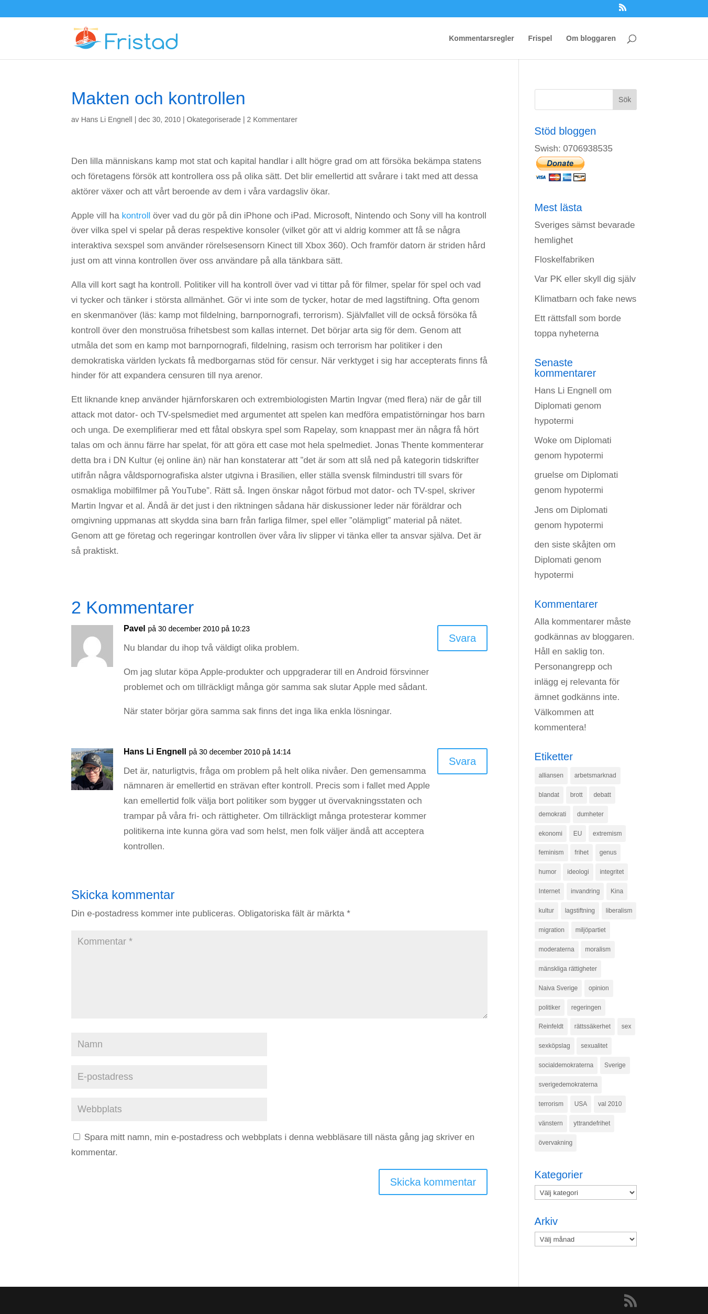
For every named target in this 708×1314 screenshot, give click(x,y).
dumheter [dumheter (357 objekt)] (590, 814)
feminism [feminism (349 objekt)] (551, 852)
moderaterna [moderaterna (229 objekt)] (556, 949)
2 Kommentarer (272, 119)
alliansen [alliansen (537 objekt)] (551, 775)
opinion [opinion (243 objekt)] (599, 988)
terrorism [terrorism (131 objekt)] (551, 1104)
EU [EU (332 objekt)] (577, 833)
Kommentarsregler (481, 38)
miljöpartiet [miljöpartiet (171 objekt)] (591, 930)
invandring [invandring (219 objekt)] (585, 891)
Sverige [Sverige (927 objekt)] (615, 1065)
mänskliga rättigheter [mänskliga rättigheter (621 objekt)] (568, 968)
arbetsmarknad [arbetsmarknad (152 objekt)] (595, 775)
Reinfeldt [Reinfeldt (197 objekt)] (551, 1026)
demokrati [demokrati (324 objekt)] (553, 814)
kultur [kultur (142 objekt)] (546, 910)
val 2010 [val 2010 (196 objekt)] (610, 1104)
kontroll (135, 216)
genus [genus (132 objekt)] (608, 852)
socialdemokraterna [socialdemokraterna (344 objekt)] (566, 1065)
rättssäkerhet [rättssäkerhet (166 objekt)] (592, 1026)
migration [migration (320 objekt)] (552, 930)
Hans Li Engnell (106, 119)
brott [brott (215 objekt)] (576, 794)
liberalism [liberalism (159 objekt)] (619, 910)
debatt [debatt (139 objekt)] (602, 794)
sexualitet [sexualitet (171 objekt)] (594, 1045)
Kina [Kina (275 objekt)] (617, 891)
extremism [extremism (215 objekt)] (607, 833)
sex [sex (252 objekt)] (627, 1026)
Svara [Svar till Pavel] (462, 638)
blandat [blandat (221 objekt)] (549, 794)
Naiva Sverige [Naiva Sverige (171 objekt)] (558, 988)
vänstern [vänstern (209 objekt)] (551, 1123)
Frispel (540, 38)
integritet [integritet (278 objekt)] (612, 871)
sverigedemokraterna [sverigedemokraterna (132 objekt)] (568, 1084)
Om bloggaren (591, 38)
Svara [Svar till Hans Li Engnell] (462, 761)
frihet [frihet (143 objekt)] (581, 852)
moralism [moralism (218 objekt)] (598, 949)
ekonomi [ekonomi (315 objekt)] (550, 833)
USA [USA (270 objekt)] (581, 1104)
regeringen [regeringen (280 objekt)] (586, 1007)
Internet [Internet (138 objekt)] (549, 891)
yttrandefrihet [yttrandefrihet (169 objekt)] (591, 1123)
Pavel (135, 628)
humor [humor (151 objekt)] (548, 871)
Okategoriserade (214, 119)
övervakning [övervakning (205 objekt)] (556, 1142)
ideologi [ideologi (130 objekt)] (578, 871)
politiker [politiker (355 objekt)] (549, 1007)
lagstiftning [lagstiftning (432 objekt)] (580, 910)
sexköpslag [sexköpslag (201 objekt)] (554, 1045)
